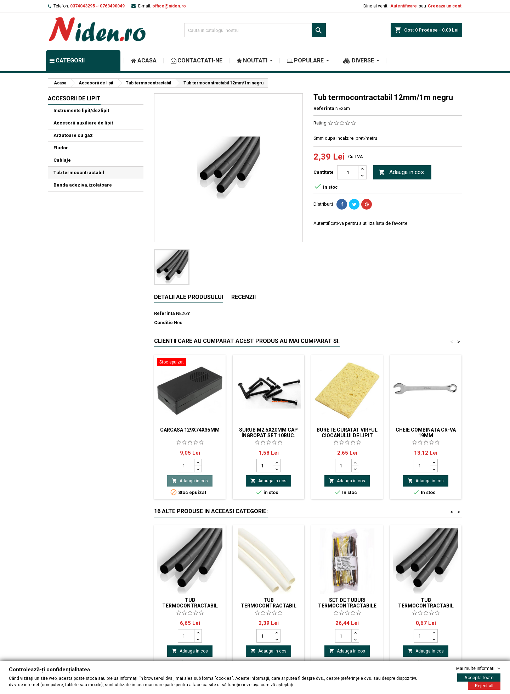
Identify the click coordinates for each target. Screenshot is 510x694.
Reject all (484, 685)
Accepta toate (478, 677)
